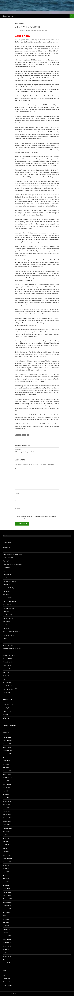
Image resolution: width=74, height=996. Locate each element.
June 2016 (6, 808)
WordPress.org (7, 985)
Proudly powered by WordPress (10, 993)
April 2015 (6, 845)
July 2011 (5, 959)
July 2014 (5, 875)
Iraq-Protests (6, 621)
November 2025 (7, 744)
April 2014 (6, 885)
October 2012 (7, 946)
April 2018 (6, 794)
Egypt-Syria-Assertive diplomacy (12, 564)
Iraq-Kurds (6, 611)
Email (17, 501)
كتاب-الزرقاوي (7, 682)
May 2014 (6, 882)
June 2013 (6, 919)
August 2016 (6, 804)
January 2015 (7, 855)
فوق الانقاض (6, 718)
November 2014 (7, 862)
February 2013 (7, 932)
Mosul (4, 652)
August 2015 (6, 831)
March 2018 (6, 797)
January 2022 (7, 774)
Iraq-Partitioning (8, 618)
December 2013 (7, 899)
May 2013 (6, 922)
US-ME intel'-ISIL (7, 658)
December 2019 (7, 784)
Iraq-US (5, 638)
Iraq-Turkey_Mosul (8, 635)
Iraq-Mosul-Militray (8, 615)
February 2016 (7, 811)
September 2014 (7, 868)
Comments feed (7, 982)
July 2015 (5, 835)
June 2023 (6, 764)
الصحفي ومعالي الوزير (9, 704)
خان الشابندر (6, 708)
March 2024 (6, 760)
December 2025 (7, 740)
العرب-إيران (6, 675)
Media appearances (63, 16)
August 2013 (6, 912)
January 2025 (7, 747)
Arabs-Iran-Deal (7, 551)
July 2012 (5, 953)
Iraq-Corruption (7, 574)
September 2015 (7, 828)
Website (17, 509)
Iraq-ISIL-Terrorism (8, 608)
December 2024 (7, 750)
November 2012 (7, 942)
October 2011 (7, 956)
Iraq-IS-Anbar (19, 23)
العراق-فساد (6, 672)
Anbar (18, 435)
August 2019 (6, 787)
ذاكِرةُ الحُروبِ (7, 711)
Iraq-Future (6, 591)
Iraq (24, 435)
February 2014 (7, 892)
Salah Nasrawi (8, 16)
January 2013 (7, 936)
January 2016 (7, 814)
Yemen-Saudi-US (7, 662)
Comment (18, 469)
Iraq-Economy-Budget (9, 581)
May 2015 (6, 841)
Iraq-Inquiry (6, 594)
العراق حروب (6, 668)
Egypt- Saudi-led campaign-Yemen (12, 554)
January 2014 (7, 895)
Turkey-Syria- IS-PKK (9, 655)
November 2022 (7, 771)
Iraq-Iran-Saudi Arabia (9, 601)
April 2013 (6, 926)
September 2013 (7, 909)
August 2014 (6, 872)
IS (28, 435)
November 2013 (7, 902)
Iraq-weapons (7, 642)
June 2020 (6, 781)
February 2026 (7, 737)
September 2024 (7, 754)
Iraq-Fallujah (6, 584)
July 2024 (5, 757)
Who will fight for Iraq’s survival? (37, 451)
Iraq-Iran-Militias (8, 598)
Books (52, 16)
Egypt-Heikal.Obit (8, 557)
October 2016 (7, 801)
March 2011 (6, 963)
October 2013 (7, 905)
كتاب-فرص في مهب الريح (10, 689)
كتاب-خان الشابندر (8, 685)
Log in (4, 975)
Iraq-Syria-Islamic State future (11, 631)
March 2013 (6, 929)
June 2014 (6, 878)
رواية (4, 679)
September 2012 (7, 949)
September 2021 (7, 777)
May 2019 (6, 791)
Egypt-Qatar (6, 561)
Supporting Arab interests (37, 444)
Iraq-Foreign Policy (8, 588)
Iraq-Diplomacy (7, 578)
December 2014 (7, 858)
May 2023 (6, 767)
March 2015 (6, 848)
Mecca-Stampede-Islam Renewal (12, 648)
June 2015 (6, 838)
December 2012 (7, 939)
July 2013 (5, 915)
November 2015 (7, 821)
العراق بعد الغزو (7, 665)
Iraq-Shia (5, 625)
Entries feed (6, 978)
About (45, 16)
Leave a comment (44, 30)
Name (17, 493)
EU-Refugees (6, 567)
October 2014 (7, 865)
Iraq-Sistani (6, 628)
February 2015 (7, 851)
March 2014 (6, 888)
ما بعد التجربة (6, 692)
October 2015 (7, 824)
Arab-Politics (7, 547)
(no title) (5, 714)
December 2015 (7, 818)
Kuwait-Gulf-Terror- (9, 645)
